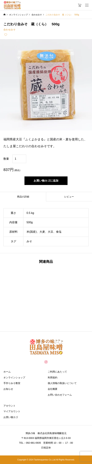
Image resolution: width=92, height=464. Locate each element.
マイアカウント (11, 411)
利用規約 (52, 377)
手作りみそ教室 (11, 383)
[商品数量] (19, 159)
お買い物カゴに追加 (46, 180)
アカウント (9, 405)
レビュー (69, 196)
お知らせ (8, 389)
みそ (29, 241)
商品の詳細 (23, 196)
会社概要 (52, 389)
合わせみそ (9, 29)
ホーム (7, 371)
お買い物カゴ (10, 417)
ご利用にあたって (57, 371)
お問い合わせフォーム (60, 394)
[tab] (23, 196)
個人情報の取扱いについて (62, 383)
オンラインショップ (14, 377)
